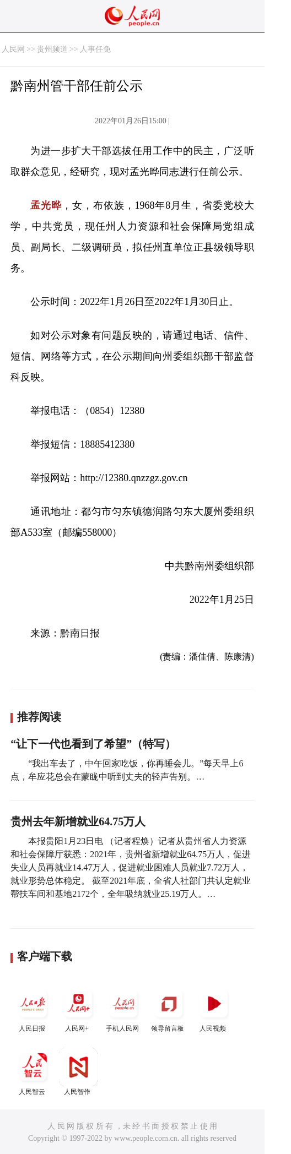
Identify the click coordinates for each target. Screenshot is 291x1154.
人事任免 (95, 49)
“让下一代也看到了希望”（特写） (93, 744)
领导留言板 (168, 1008)
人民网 (13, 49)
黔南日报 (80, 633)
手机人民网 (123, 1008)
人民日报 (33, 1008)
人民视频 (214, 1008)
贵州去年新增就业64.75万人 (78, 821)
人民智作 (78, 1072)
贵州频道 (52, 49)
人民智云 (33, 1072)
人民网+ (78, 1008)
